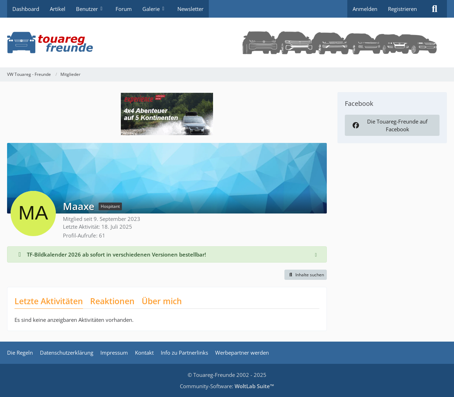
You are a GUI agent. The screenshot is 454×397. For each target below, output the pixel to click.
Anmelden (365, 8)
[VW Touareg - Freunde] (227, 42)
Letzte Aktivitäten (48, 301)
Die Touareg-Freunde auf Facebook (389, 125)
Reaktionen (112, 301)
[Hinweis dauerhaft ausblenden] (315, 254)
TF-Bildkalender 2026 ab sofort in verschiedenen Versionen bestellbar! (116, 254)
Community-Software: (227, 386)
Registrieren (402, 8)
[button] (305, 275)
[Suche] (434, 9)
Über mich (162, 301)
